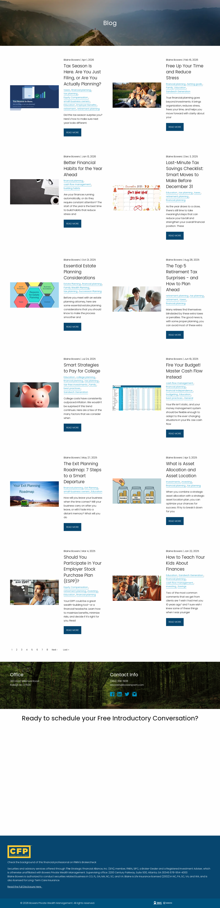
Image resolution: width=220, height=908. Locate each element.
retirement (70, 108)
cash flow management (77, 184)
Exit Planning (91, 487)
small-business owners (77, 101)
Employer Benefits (86, 104)
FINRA (129, 868)
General (188, 398)
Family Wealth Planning (76, 287)
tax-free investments (75, 384)
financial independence (179, 390)
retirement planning (88, 108)
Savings (182, 586)
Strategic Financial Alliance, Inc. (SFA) (92, 868)
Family (169, 87)
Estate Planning (72, 283)
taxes (67, 90)
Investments (173, 481)
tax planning (70, 93)
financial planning (81, 90)
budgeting (172, 394)
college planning (85, 377)
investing (187, 481)
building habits (72, 188)
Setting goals (194, 84)
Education (69, 104)
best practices (72, 388)
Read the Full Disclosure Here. (24, 886)
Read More (72, 132)
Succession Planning (90, 291)
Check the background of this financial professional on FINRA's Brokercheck (51, 862)
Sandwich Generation (178, 91)
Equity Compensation (76, 97)
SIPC (136, 868)
